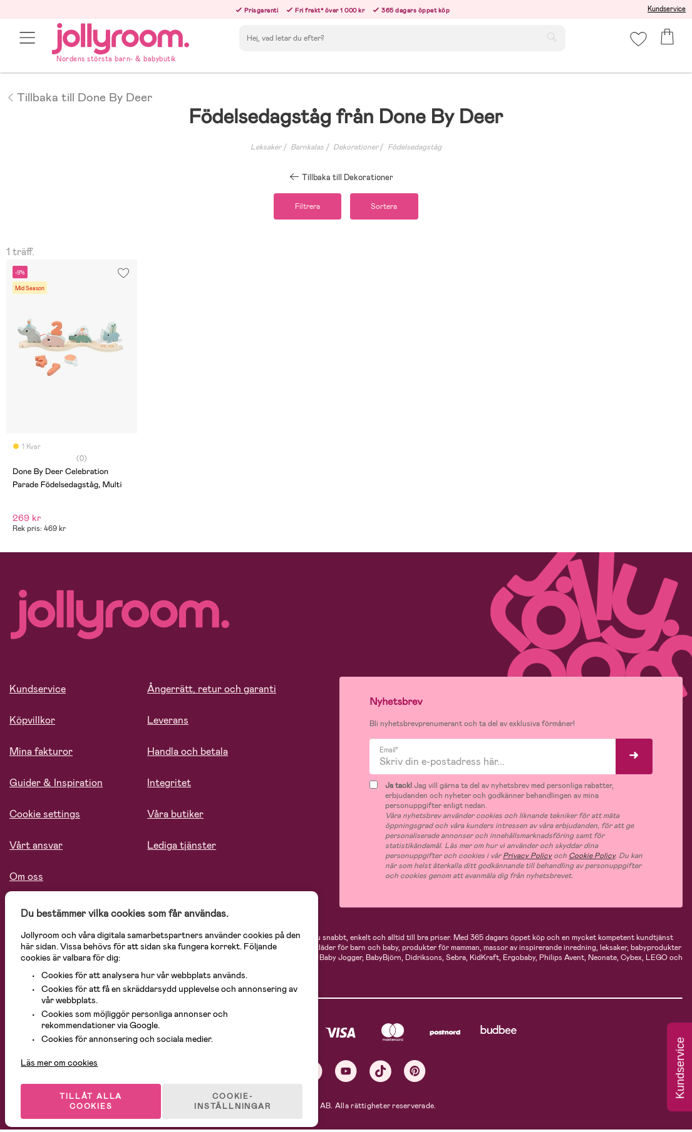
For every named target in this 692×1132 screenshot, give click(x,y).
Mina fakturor (41, 754)
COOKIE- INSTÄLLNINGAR (240, 1089)
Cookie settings (44, 817)
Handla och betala (187, 754)
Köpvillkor (32, 723)
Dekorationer (355, 147)
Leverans (167, 723)
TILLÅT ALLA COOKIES (96, 1089)
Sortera (391, 208)
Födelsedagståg (415, 147)
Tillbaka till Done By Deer (79, 96)
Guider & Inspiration (56, 785)
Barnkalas (307, 147)
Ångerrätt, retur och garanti (211, 692)
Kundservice (667, 8)
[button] (29, 45)
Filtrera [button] (300, 208)
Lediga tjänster (181, 848)
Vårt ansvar (36, 848)
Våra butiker (175, 817)
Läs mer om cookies (66, 1050)
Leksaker (265, 147)
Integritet (169, 785)
